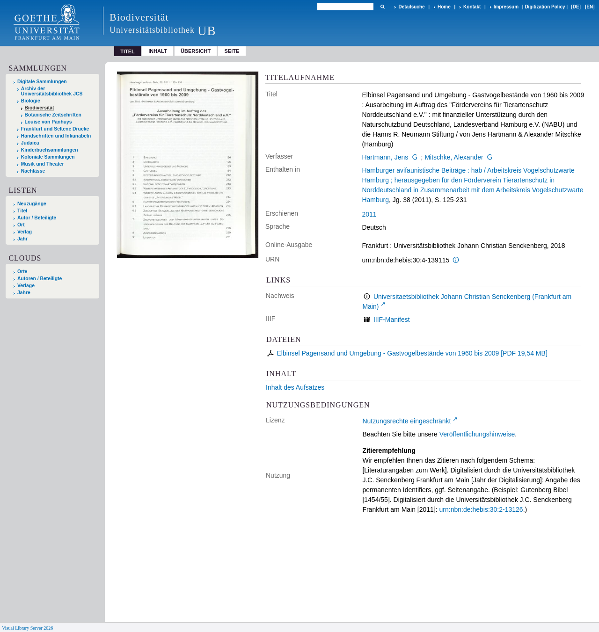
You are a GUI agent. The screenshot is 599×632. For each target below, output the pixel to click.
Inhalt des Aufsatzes (295, 387)
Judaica (30, 142)
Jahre (23, 292)
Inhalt (157, 51)
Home (444, 6)
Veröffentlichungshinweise (477, 434)
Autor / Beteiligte (36, 217)
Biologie (30, 100)
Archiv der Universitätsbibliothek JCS (52, 91)
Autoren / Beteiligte (39, 278)
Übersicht (196, 51)
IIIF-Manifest (391, 319)
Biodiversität (39, 107)
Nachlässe (33, 171)
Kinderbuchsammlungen (49, 150)
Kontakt (472, 6)
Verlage (26, 285)
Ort (21, 224)
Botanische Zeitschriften (53, 114)
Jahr (22, 238)
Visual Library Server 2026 (27, 628)
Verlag (24, 231)
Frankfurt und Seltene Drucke (55, 128)
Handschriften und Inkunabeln (56, 135)
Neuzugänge (31, 203)
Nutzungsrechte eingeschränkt (406, 421)
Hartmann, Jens (385, 157)
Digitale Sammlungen (42, 81)
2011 (369, 214)
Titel (22, 210)
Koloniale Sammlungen (48, 157)
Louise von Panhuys (48, 121)
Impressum (506, 6)
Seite (232, 51)
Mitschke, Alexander (453, 157)
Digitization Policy (545, 6)
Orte (22, 271)
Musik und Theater (42, 164)
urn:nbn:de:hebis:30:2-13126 (481, 509)
